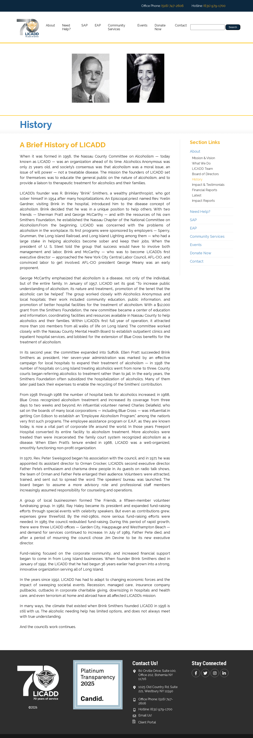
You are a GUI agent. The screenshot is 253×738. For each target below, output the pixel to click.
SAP (84, 25)
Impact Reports (203, 201)
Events (142, 25)
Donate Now (160, 27)
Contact (181, 25)
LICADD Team (202, 169)
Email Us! (145, 715)
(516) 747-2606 (172, 6)
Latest (196, 195)
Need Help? (66, 27)
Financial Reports (204, 190)
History (197, 179)
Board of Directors (205, 174)
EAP (98, 25)
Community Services (116, 27)
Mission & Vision (203, 158)
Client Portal (144, 722)
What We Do (201, 163)
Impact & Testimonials (208, 185)
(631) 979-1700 (214, 6)
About (50, 25)
